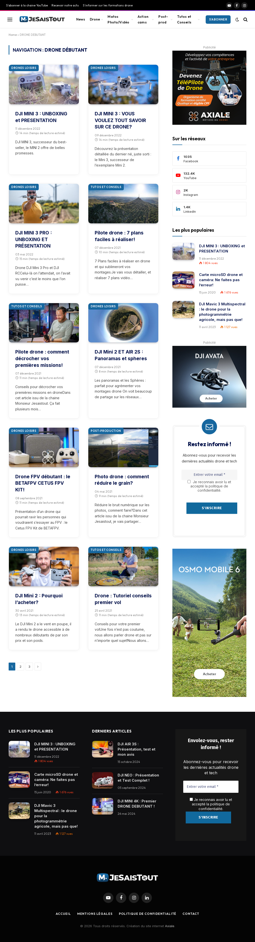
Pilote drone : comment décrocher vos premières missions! (42, 358)
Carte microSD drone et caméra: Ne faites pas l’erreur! (221, 279)
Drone (95, 19)
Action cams (143, 19)
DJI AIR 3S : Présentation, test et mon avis (136, 749)
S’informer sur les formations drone (108, 5)
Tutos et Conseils (184, 19)
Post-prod (163, 19)
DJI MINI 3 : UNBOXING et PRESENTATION (41, 117)
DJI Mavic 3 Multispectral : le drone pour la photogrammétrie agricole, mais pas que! (222, 312)
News (80, 19)
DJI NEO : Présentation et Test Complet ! (138, 778)
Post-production (106, 431)
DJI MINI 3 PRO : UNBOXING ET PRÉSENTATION (33, 239)
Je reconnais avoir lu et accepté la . (211, 804)
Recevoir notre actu (65, 5)
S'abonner (218, 19)
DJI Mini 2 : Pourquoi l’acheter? (39, 599)
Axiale (169, 924)
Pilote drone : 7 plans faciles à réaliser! (119, 236)
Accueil (61, 912)
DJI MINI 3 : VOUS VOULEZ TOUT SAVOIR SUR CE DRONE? (120, 120)
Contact (192, 912)
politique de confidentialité (214, 806)
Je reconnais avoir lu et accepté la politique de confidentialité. (209, 486)
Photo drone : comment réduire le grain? (122, 480)
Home (13, 35)
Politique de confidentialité (148, 912)
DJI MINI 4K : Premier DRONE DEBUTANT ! (137, 804)
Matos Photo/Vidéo (118, 19)
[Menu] (9, 19)
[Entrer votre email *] (209, 475)
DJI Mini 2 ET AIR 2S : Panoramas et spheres (121, 355)
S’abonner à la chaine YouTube (27, 5)
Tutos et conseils (106, 187)
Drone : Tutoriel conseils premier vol (123, 599)
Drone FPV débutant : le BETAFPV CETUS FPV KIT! (42, 483)
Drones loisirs (23, 68)
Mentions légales (93, 912)
